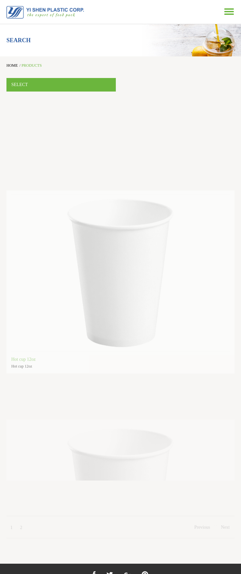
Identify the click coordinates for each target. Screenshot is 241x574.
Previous (202, 530)
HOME (12, 65)
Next (225, 530)
